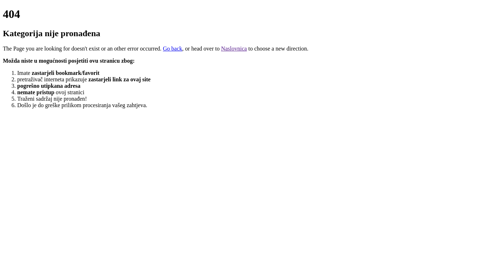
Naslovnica (234, 49)
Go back (172, 49)
